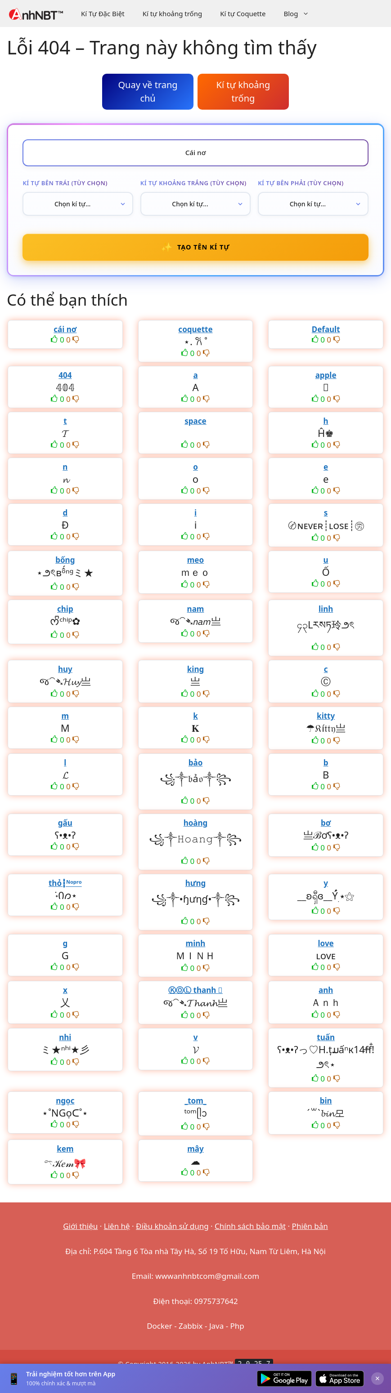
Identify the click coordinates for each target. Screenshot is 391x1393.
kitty (326, 721)
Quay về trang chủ (147, 91)
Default (326, 334)
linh (326, 614)
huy (65, 674)
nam (195, 614)
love (326, 949)
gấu (65, 828)
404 (65, 380)
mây (195, 1154)
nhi (65, 1042)
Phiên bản (310, 1231)
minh (196, 949)
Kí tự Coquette (242, 13)
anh (326, 995)
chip (65, 614)
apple (326, 380)
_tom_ (195, 1106)
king (195, 674)
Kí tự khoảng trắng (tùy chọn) (193, 185)
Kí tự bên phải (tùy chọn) (301, 185)
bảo (196, 768)
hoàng (196, 828)
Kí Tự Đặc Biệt (103, 13)
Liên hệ (117, 1231)
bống (65, 565)
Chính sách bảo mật (250, 1231)
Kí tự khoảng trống (172, 13)
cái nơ (65, 334)
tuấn (326, 1042)
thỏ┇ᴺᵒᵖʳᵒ (65, 888)
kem (65, 1154)
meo (195, 565)
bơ (326, 828)
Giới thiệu (80, 1231)
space (195, 426)
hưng (195, 888)
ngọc (65, 1106)
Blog (300, 13)
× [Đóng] (377, 1378)
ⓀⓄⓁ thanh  (195, 995)
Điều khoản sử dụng (172, 1231)
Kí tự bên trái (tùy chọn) (65, 185)
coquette (195, 334)
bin (326, 1106)
